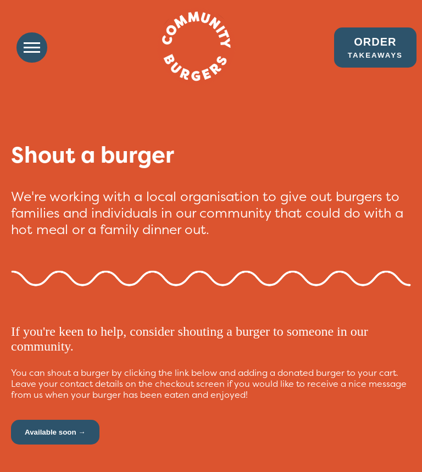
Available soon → (55, 432)
